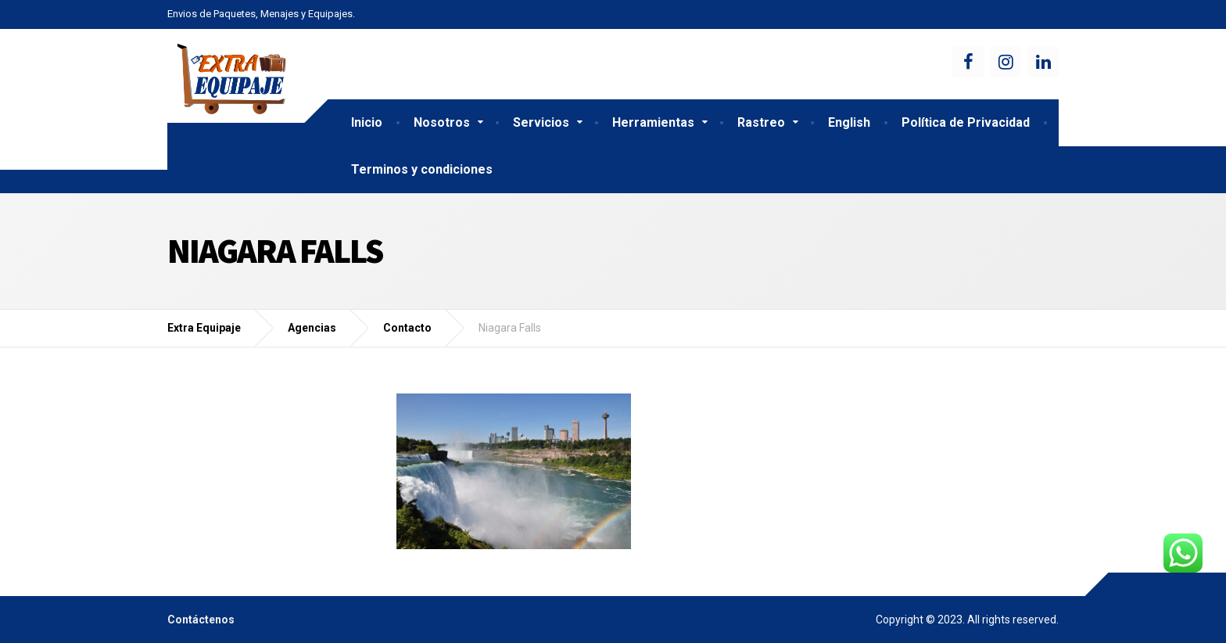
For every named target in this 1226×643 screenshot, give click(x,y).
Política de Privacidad (966, 122)
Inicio (366, 122)
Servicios (541, 122)
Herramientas (653, 122)
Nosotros (442, 122)
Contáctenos (201, 619)
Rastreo (761, 122)
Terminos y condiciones (422, 169)
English (849, 122)
